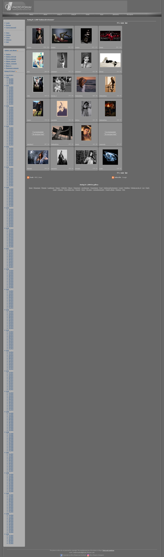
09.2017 (11, 254)
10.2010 (11, 396)
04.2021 (11, 180)
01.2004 (11, 532)
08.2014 (11, 317)
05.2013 (11, 342)
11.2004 (11, 516)
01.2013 (11, 348)
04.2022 (11, 160)
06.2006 (11, 483)
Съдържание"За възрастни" (38, 133)
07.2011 (11, 380)
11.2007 (11, 455)
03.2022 (11, 162)
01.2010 (11, 409)
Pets (123, 190)
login (17, 14)
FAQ (7, 42)
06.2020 (11, 198)
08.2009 (11, 419)
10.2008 (11, 436)
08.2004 (11, 521)
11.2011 (11, 374)
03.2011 (11, 386)
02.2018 (11, 245)
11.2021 (11, 170)
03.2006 (11, 488)
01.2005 (11, 511)
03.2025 (11, 100)
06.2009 (11, 422)
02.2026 (11, 82)
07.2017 (11, 257)
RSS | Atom (38, 177)
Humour (118, 190)
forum (87, 14)
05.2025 (11, 97)
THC (28, 95)
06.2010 (11, 402)
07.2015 (11, 298)
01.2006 (11, 491)
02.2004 (11, 530)
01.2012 (11, 369)
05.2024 (11, 118)
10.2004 (11, 518)
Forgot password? (11, 27)
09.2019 (11, 214)
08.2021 (11, 174)
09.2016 (11, 275)
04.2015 (11, 303)
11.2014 (11, 312)
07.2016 (11, 278)
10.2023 (11, 130)
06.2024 (11, 116)
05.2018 (11, 240)
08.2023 (11, 134)
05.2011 (11, 383)
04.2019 (11, 221)
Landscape (51, 188)
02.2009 (11, 428)
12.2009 (11, 413)
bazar (101, 14)
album (45, 14)
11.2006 (11, 476)
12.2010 (11, 392)
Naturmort (77, 188)
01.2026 (11, 83)
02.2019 (11, 224)
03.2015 (11, 304)
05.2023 (11, 138)
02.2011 (11, 387)
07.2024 (11, 115)
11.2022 (11, 149)
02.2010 (11, 408)
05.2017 (11, 261)
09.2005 (11, 499)
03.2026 (11, 80)
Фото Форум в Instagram (96, 555)
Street (30, 188)
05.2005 (11, 505)
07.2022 (11, 155)
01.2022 (11, 165)
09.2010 (11, 397)
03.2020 (11, 202)
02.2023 (11, 143)
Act (143, 188)
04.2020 (11, 201)
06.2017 (11, 259)
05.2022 (11, 159)
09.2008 (11, 438)
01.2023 (11, 144)
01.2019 (11, 226)
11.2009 (11, 414)
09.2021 (11, 173)
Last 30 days (9, 75)
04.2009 (11, 425)
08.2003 (11, 541)
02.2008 (11, 449)
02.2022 (11, 163)
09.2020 (11, 193)
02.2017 (11, 265)
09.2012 (11, 356)
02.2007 (11, 469)
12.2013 (11, 331)
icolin (101, 168)
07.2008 (11, 441)
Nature (58, 188)
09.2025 (11, 91)
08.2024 (11, 113)
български (130, 14)
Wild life (64, 188)
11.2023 (11, 129)
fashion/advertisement (111, 188)
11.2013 (11, 333)
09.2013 (11, 336)
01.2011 (11, 389)
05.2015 (11, 301)
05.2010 (11, 403)
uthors (8, 54)
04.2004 (11, 527)
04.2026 (11, 79)
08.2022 (11, 154)
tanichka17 (30, 144)
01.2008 (11, 450)
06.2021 (11, 177)
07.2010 (11, 400)
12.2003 (11, 535)
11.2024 (11, 109)
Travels (78, 190)
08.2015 (11, 297)
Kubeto (29, 47)
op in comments (11, 59)
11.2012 (11, 353)
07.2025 (11, 94)
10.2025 (11, 90)
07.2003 (11, 543)
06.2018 (11, 239)
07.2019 (11, 217)
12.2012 (11, 352)
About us (8, 39)
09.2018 (11, 234)
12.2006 (11, 474)
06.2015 (11, 300)
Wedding (127, 188)
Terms (8, 37)
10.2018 (11, 232)
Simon (101, 47)
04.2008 (11, 446)
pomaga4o (102, 144)
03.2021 (11, 182)
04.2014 (11, 323)
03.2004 (11, 529)
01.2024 (11, 124)
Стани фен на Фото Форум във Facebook (74, 555)
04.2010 (11, 405)
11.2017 (11, 251)
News (7, 32)
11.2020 (11, 190)
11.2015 (11, 292)
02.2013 (11, 347)
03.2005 (11, 508)
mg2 (28, 71)
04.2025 (11, 99)
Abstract (60, 190)
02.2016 (11, 286)
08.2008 (11, 439)
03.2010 (11, 406)
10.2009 (11, 416)
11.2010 (11, 394)
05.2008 (11, 444)
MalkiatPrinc (79, 95)
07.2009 (11, 421)
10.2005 (11, 498)
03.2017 (11, 264)
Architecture (85, 188)
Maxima (29, 168)
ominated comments (12, 68)
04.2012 (11, 364)
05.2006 (11, 485)
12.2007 (11, 454)
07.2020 (11, 196)
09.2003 (11, 540)
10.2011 (11, 375)
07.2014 (11, 319)
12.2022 (11, 148)
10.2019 (11, 212)
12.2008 (11, 433)
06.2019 (11, 218)
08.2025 (11, 93)
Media (31, 14)
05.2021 (11, 179)
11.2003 (11, 537)
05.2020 (11, 199)
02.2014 (11, 326)
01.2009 (11, 430)
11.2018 (11, 231)
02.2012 (11, 367)
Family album (110, 190)
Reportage (37, 188)
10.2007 (11, 457)
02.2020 (11, 204)
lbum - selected (11, 61)
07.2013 (11, 339)
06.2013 (11, 341)
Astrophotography (98, 190)
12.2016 (11, 270)
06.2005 (11, 504)
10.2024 (11, 110)
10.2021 (11, 171)
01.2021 (11, 185)
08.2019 (11, 215)
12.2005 (11, 494)
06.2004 (11, 524)
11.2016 (11, 272)
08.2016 (11, 276)
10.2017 (11, 253)
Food (101, 188)
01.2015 (11, 307)
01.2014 (11, 328)
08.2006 (11, 480)
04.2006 (11, 486)
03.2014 (11, 325)
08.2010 (11, 399)
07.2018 (11, 237)
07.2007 (11, 461)
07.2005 (11, 502)
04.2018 (11, 242)
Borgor (101, 71)
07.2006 (11, 482)
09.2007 (11, 458)
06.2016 (11, 279)
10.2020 (11, 192)
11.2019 (11, 210)
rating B (73, 14)
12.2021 (11, 168)
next (122, 23)
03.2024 (11, 121)
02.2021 (11, 184)
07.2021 (11, 176)
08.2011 (11, 378)
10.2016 (11, 273)
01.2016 (11, 287)
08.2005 (11, 501)
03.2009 (11, 427)
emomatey (54, 71)
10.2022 (11, 151)
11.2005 (11, 496)
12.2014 (11, 311)
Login (7, 23)
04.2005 (11, 507)
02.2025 (11, 102)
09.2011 (11, 377)
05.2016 (11, 281)
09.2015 (11, 295)
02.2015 (11, 306)
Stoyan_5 (54, 95)
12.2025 (11, 87)
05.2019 (11, 220)
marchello (54, 120)
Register (8, 25)
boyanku (77, 168)
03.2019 (11, 223)
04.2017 (11, 262)
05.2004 (11, 526)
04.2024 (11, 119)
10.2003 (11, 538)
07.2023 (11, 135)
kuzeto (29, 120)
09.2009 (11, 417)
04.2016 (11, 282)
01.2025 (11, 104)
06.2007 (11, 463)
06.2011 (11, 381)
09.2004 (11, 519)
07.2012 (11, 359)
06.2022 (11, 157)
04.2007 (11, 466)
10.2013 (11, 334)
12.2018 (11, 229)
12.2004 (11, 515)
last (126, 23)
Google (124, 177)
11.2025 (11, 88)
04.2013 (11, 344)
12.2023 (11, 127)
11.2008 (11, 435)
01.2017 (11, 267)
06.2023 (11, 137)
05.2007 (11, 464)
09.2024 (11, 112)
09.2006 (11, 479)
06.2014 (11, 320)
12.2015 (11, 291)
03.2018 (11, 243)
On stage (89, 190)
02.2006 (11, 489)
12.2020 (11, 189)
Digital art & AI (136, 188)
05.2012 (11, 362)
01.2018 (11, 246)
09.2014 (11, 316)
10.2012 (11, 355)
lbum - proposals (11, 63)
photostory (116, 14)
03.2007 (11, 468)
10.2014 (11, 314)
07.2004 (11, 523)
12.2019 (11, 209)
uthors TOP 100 (11, 56)
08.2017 (11, 256)
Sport (83, 190)
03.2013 (11, 345)
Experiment (94, 188)
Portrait (44, 188)
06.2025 (11, 96)
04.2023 (11, 140)
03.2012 (11, 366)
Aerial (121, 188)
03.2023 (11, 141)
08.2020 (11, 195)
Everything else (69, 190)
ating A (8, 66)
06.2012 (11, 361)
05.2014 (11, 322)
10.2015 (11, 294)
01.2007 (11, 471)
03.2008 (11, 447)
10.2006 (11, 477)
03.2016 (11, 284)
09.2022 (11, 152)
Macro (70, 188)
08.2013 (11, 337)
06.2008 (11, 442)
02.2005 (11, 510)
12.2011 (11, 372)
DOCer (77, 120)
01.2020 (11, 205)
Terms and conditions (108, 550)
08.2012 (11, 358)
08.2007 (11, 460)
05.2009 (11, 424)
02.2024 (11, 122)
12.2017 (11, 250)
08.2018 (11, 235)
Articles (8, 35)
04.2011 (11, 384)
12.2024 (11, 107)
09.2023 (11, 132)
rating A (59, 14)
